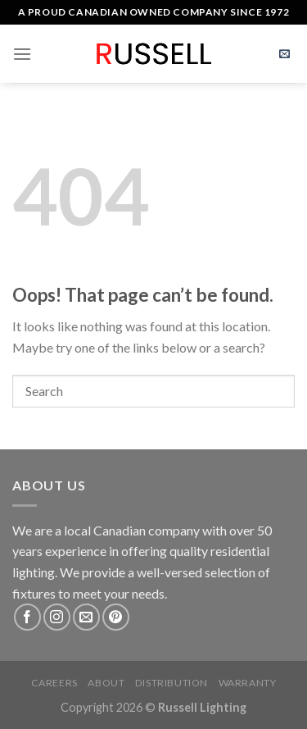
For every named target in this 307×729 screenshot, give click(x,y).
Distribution (171, 683)
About (106, 683)
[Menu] (22, 54)
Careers (54, 683)
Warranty (248, 683)
